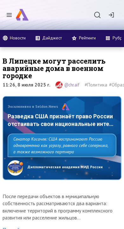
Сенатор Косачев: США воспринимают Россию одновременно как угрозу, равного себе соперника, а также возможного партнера (60, 145)
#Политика (96, 85)
